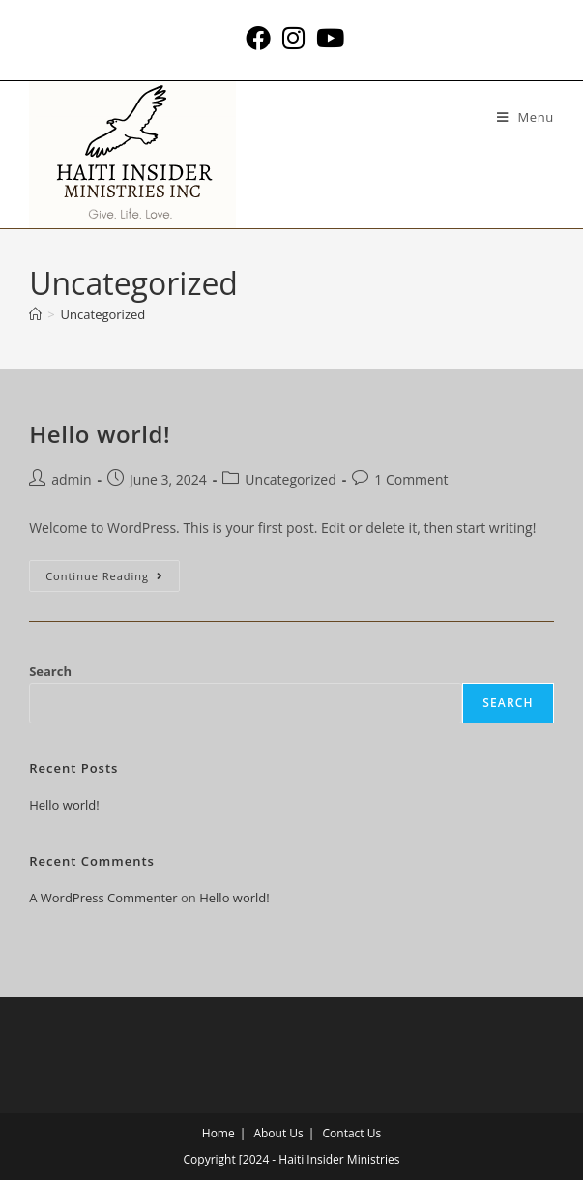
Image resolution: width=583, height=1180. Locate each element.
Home (218, 1133)
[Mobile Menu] (525, 117)
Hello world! (99, 434)
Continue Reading (112, 571)
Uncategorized (103, 314)
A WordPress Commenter (103, 897)
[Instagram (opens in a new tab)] (293, 37)
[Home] (35, 314)
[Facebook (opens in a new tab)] (258, 37)
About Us (278, 1133)
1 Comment (411, 479)
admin (71, 479)
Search (50, 671)
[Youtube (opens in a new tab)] (327, 37)
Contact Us (352, 1133)
